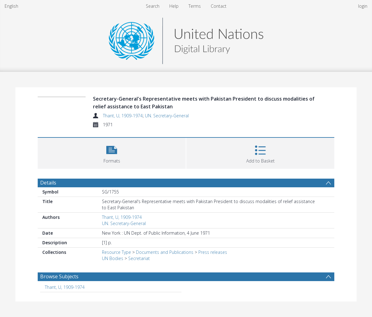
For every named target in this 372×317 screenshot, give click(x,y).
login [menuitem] (362, 6)
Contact (218, 6)
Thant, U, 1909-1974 (123, 116)
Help (174, 6)
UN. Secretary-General (167, 116)
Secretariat (139, 258)
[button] (112, 152)
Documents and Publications (164, 252)
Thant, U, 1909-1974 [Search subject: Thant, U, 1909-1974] (65, 287)
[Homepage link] (186, 39)
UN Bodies (112, 258)
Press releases (212, 252)
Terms (194, 6)
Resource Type (116, 252)
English (11, 6)
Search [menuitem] (152, 6)
